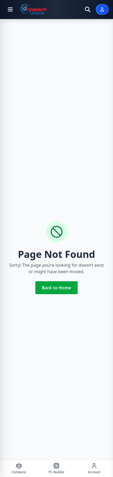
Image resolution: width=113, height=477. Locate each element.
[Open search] (88, 9)
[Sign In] (102, 9)
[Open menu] (10, 9)
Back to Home (56, 288)
